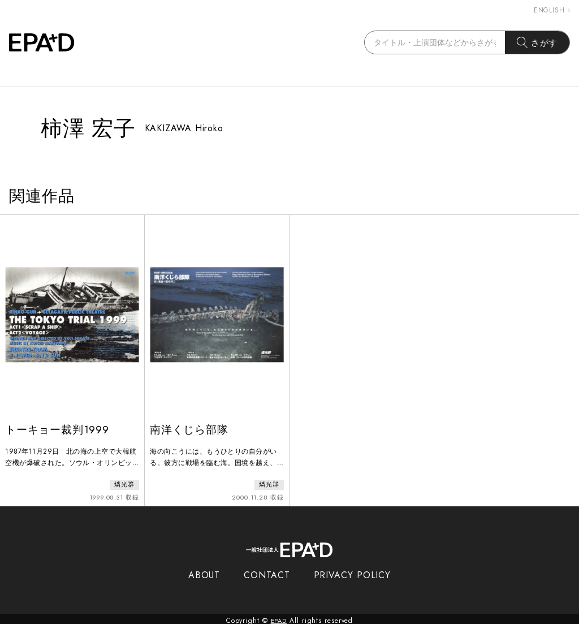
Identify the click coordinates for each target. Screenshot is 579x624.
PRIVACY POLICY (352, 571)
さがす (537, 42)
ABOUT (204, 571)
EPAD (279, 617)
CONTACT (267, 571)
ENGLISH (552, 10)
